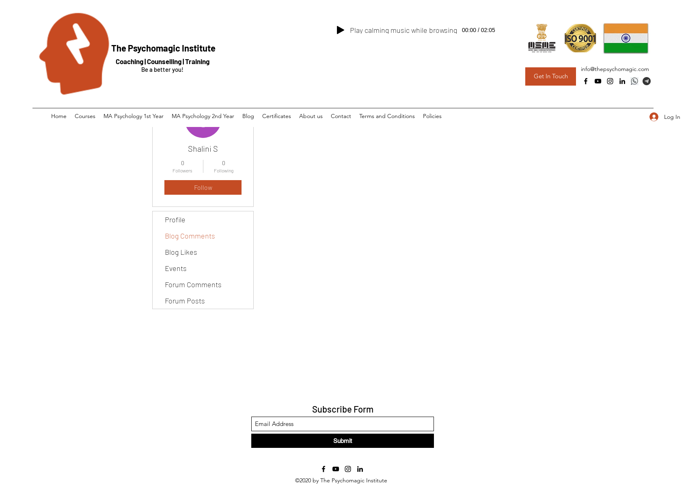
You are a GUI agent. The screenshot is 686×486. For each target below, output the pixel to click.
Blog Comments (190, 235)
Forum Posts (185, 300)
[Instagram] (610, 81)
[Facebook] (586, 81)
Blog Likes (181, 251)
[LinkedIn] (622, 81)
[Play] (340, 30)
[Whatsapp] (634, 81)
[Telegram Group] (647, 81)
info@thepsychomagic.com (615, 69)
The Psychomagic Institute (163, 48)
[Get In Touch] (550, 76)
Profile (175, 219)
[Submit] (342, 441)
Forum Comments (193, 284)
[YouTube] (598, 81)
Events (176, 268)
